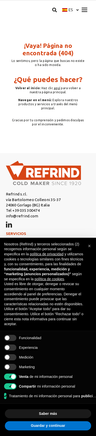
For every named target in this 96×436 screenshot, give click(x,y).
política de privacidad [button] (46, 254)
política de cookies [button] (49, 279)
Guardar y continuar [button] (48, 426)
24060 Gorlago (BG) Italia (28, 205)
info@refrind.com (22, 216)
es (71, 9)
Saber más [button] (48, 414)
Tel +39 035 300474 (23, 210)
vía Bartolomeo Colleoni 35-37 (33, 199)
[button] (70, 9)
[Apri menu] (84, 9)
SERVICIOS (16, 233)
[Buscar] (54, 9)
